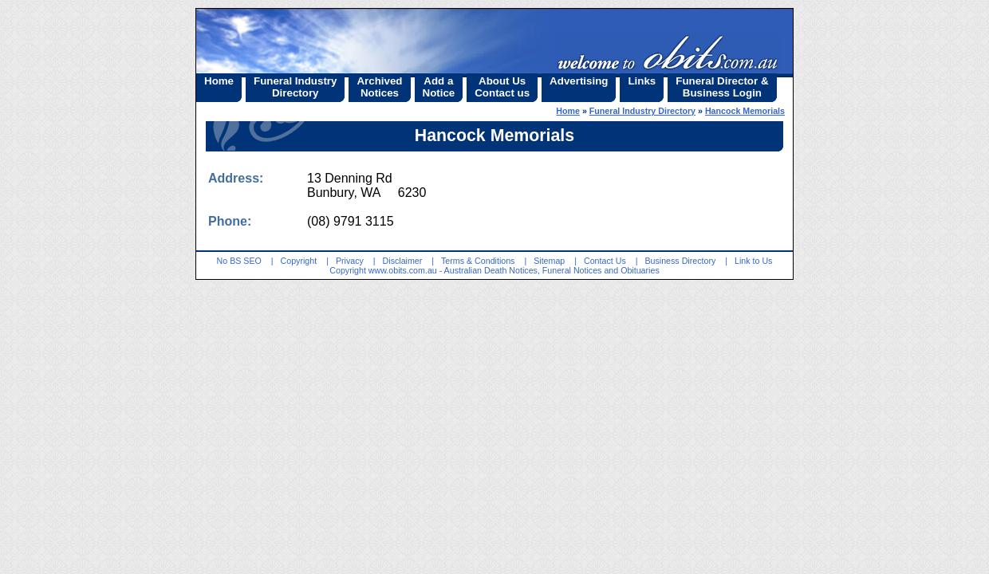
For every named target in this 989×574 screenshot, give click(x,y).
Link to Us (753, 260)
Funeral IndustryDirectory (295, 87)
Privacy (350, 260)
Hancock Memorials (745, 111)
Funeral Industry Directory (642, 111)
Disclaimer (403, 260)
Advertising (579, 81)
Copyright (299, 260)
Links (642, 81)
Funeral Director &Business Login (722, 87)
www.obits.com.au (402, 270)
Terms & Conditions (477, 260)
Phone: (229, 221)
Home (219, 81)
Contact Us (605, 260)
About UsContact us (502, 87)
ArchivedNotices (379, 87)
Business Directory (679, 260)
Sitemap (549, 260)
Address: (235, 178)
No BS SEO (239, 260)
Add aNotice (439, 87)
